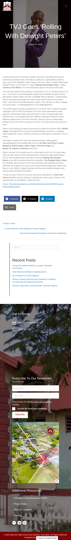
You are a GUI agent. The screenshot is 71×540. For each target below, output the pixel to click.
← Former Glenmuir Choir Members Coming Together (24, 229)
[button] (20, 414)
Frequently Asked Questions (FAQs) (30, 498)
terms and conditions (43, 402)
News (13, 223)
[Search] (35, 247)
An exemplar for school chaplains (25, 276)
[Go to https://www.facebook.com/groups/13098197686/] (14, 523)
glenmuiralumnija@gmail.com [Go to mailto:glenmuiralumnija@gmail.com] (31, 323)
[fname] (35, 388)
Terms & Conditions (23, 510)
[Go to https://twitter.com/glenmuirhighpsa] (19, 523)
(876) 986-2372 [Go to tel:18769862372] (25, 329)
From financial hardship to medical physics (29, 272)
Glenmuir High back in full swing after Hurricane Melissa (35, 286)
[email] (35, 396)
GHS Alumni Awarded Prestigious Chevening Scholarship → (44, 233)
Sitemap (18, 515)
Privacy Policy (20, 504)
